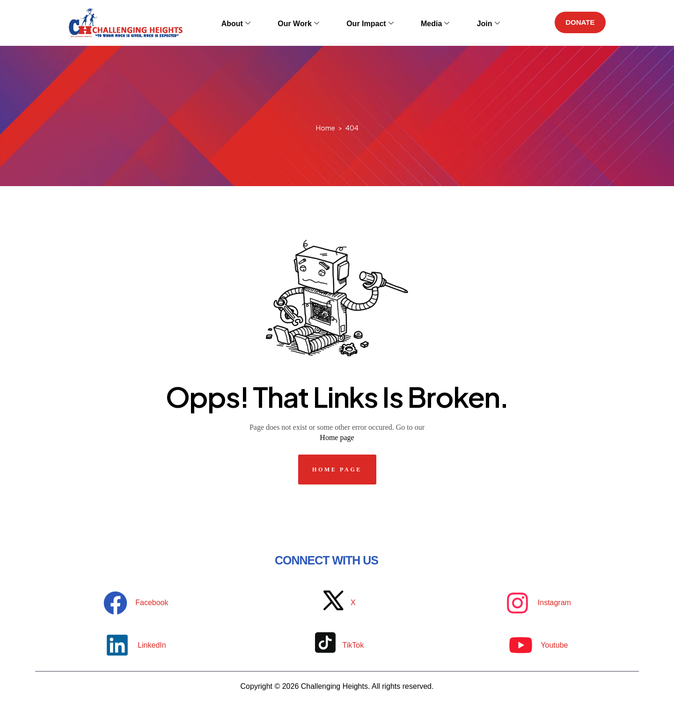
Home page (337, 437)
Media (424, 22)
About (249, 22)
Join (468, 22)
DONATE (577, 23)
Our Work (303, 22)
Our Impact (366, 22)
